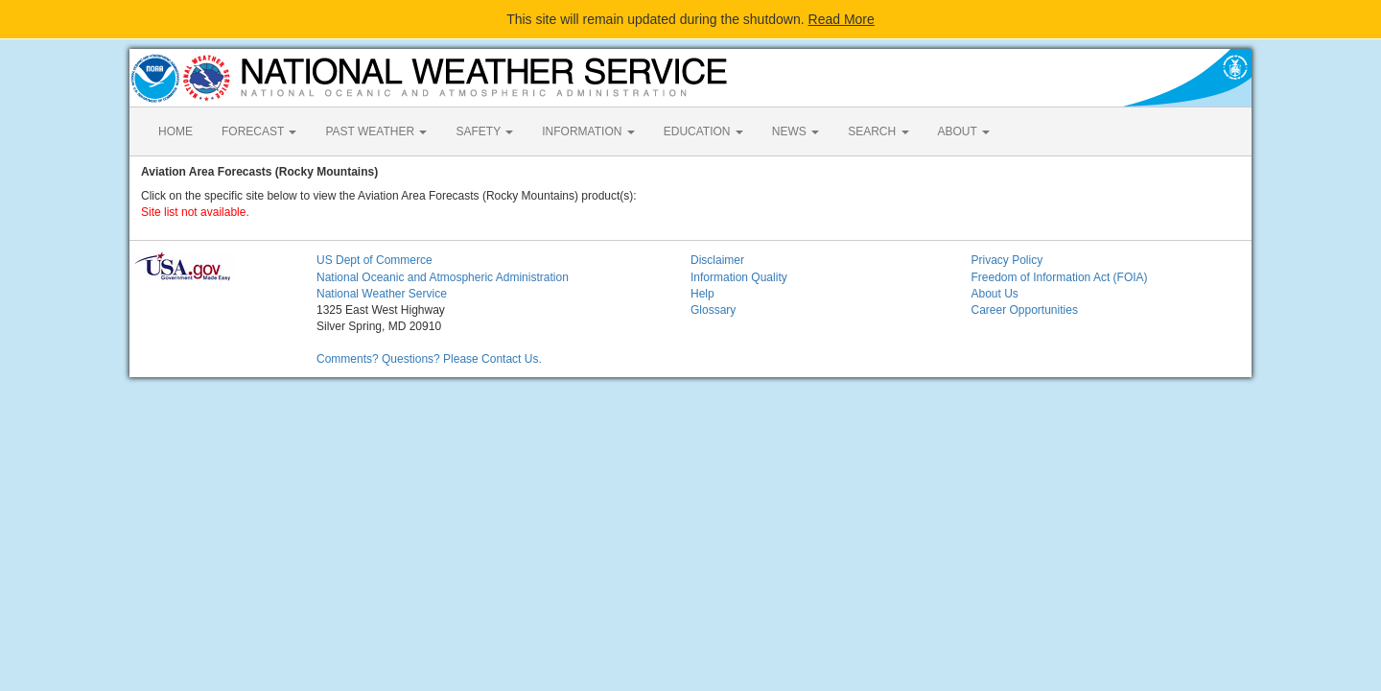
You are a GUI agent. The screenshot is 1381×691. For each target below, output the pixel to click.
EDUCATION (703, 131)
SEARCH (878, 131)
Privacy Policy (1007, 260)
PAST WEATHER (376, 131)
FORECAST (259, 131)
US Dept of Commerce (374, 260)
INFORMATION (588, 131)
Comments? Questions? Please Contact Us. (429, 359)
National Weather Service (381, 293)
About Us (994, 293)
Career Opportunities (1024, 310)
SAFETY (484, 131)
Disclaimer (717, 260)
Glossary (713, 310)
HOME (175, 131)
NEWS (795, 131)
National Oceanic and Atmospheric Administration (442, 277)
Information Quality (738, 277)
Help (702, 293)
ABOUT (964, 131)
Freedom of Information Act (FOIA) (1059, 277)
